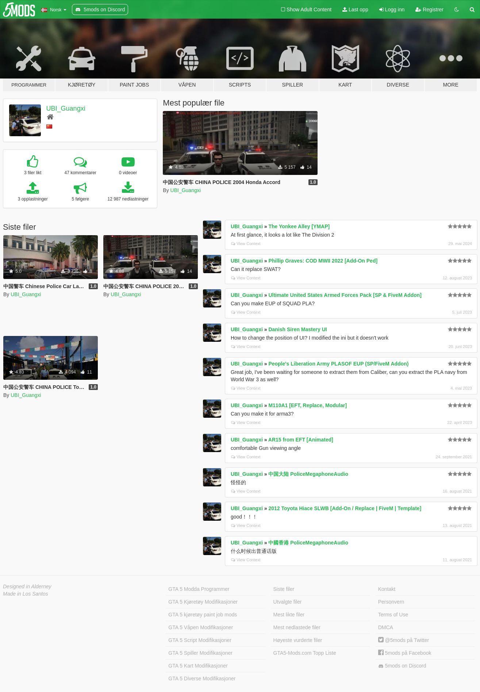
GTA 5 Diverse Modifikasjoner (201, 678)
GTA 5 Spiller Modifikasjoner (200, 653)
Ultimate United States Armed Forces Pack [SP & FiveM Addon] (345, 295)
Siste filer (284, 589)
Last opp (355, 9)
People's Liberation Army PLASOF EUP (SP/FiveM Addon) (338, 364)
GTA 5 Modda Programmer (198, 589)
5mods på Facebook (404, 653)
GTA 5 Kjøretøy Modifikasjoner (203, 602)
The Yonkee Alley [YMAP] (299, 226)
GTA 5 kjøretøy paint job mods (202, 615)
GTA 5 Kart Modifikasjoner (197, 666)
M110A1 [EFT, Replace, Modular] (307, 405)
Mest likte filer (289, 615)
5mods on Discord (402, 666)
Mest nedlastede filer (296, 627)
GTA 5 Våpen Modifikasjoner (200, 627)
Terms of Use (393, 615)
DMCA (385, 627)
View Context (246, 243)
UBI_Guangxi (65, 108)
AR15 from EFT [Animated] (300, 440)
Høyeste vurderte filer (297, 640)
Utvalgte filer (287, 602)
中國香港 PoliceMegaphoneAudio (308, 543)
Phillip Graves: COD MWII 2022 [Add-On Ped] (322, 261)
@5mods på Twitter (403, 640)
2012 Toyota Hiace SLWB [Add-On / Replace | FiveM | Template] (344, 508)
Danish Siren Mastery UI (297, 329)
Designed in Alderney (27, 586)
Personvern (391, 602)
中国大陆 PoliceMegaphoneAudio (308, 474)
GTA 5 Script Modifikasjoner (199, 640)
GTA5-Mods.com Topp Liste (304, 653)
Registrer (429, 9)
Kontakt (386, 589)
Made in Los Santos (25, 594)
